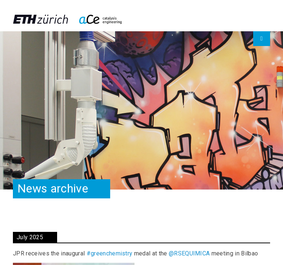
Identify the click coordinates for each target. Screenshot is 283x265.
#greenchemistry (110, 253)
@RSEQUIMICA (189, 253)
